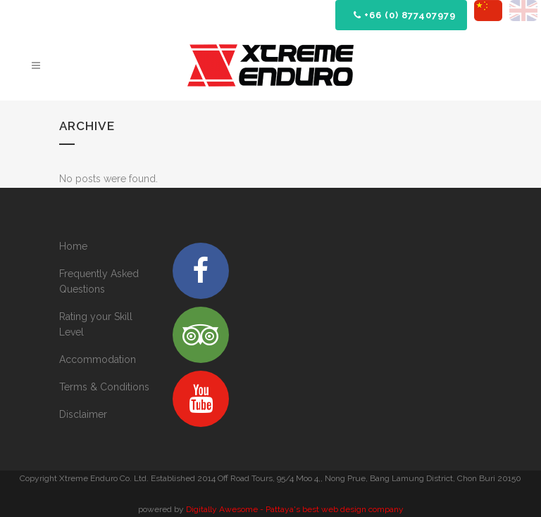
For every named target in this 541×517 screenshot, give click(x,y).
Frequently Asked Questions (99, 281)
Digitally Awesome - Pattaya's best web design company (295, 509)
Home (73, 246)
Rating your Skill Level (95, 324)
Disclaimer (83, 414)
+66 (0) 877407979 (405, 15)
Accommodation (97, 359)
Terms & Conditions (104, 386)
